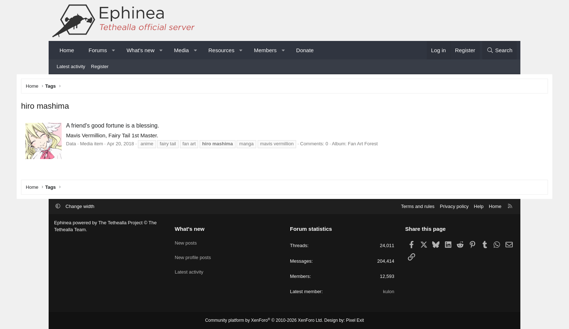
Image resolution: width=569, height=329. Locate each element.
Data (104, 145)
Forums (98, 50)
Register (100, 66)
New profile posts (193, 254)
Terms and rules (417, 206)
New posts (186, 241)
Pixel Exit (355, 320)
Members (265, 50)
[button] (113, 50)
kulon (388, 291)
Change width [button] (80, 206)
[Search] (499, 50)
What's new (141, 50)
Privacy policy (454, 206)
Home (67, 50)
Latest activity (71, 66)
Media (181, 50)
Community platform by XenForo (264, 320)
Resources (221, 50)
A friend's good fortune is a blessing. (145, 127)
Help (479, 206)
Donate (305, 50)
